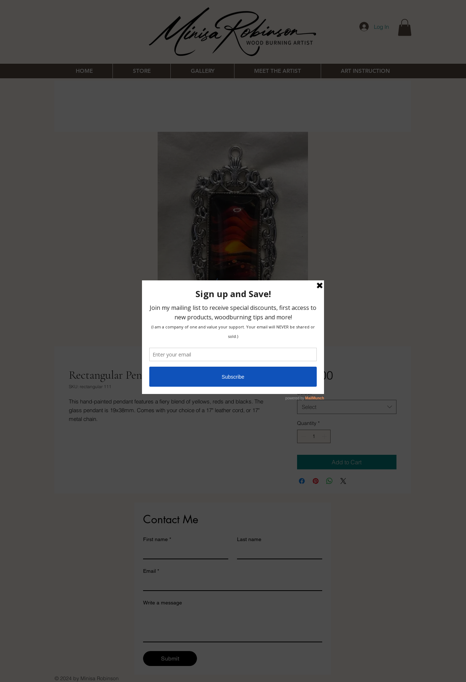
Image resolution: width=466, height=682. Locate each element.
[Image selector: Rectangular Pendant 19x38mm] (225, 342)
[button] (405, 27)
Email (151, 571)
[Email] (230, 583)
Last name (249, 539)
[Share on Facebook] (301, 481)
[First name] (183, 552)
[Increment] (324, 436)
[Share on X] (343, 481)
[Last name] (277, 552)
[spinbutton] (313, 436)
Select (306, 393)
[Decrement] (302, 436)
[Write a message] (232, 625)
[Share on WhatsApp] (329, 481)
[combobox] (346, 407)
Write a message (162, 603)
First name (157, 539)
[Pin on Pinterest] (315, 481)
